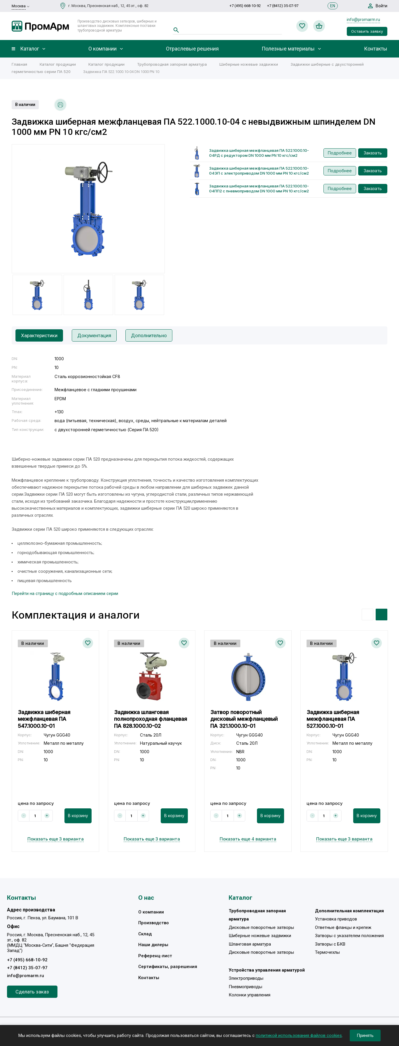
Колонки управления (249, 995)
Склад (145, 934)
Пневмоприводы (245, 986)
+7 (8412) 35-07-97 (282, 6)
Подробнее (340, 152)
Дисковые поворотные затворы (261, 927)
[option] (88, 208)
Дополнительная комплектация (349, 910)
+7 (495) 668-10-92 (245, 6)
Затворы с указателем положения (349, 935)
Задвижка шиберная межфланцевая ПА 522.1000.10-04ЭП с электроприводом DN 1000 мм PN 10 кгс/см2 (259, 170)
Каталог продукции (58, 64)
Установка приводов (336, 919)
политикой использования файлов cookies (299, 1035)
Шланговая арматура (250, 944)
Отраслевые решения (192, 48)
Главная (19, 64)
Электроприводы (246, 978)
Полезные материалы (288, 48)
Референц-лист (155, 955)
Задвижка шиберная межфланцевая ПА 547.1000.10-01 (44, 719)
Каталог (29, 48)
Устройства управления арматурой (267, 970)
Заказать (373, 152)
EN (332, 6)
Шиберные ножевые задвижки (248, 64)
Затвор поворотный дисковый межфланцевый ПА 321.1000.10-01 (244, 719)
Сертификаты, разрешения (167, 966)
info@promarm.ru (363, 19)
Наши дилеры (153, 944)
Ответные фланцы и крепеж (343, 927)
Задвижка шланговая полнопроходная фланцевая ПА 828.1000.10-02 (150, 719)
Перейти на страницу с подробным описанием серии (65, 593)
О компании (102, 48)
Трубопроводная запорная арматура (172, 64)
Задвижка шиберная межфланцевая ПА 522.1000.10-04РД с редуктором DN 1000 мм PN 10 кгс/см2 (259, 153)
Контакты (375, 48)
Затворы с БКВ (330, 944)
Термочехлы (327, 952)
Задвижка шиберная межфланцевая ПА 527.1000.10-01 (333, 719)
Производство (153, 922)
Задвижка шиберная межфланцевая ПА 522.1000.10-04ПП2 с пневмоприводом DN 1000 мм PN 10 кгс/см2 (259, 188)
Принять (365, 1035)
